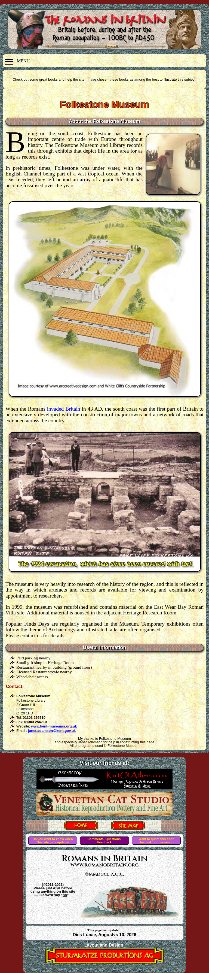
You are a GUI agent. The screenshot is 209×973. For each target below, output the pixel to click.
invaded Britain (63, 409)
